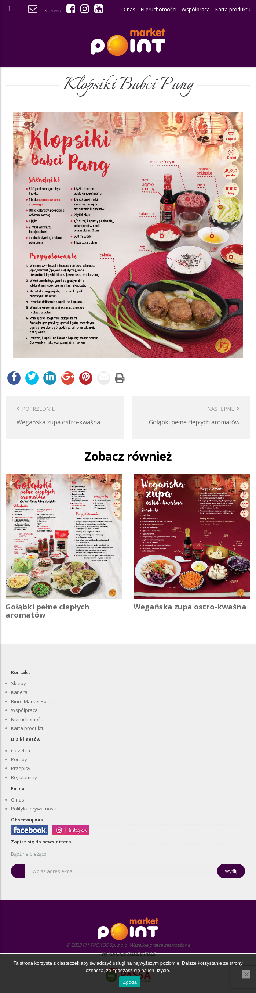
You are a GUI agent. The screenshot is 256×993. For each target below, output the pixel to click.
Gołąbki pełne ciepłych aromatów (47, 611)
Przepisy (20, 768)
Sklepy (18, 683)
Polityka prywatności (33, 808)
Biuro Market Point (31, 701)
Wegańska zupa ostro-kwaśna (190, 607)
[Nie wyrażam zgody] (246, 974)
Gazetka (20, 750)
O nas (128, 9)
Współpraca (196, 9)
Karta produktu (232, 9)
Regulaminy (24, 777)
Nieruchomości (158, 9)
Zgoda (130, 982)
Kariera (52, 10)
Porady (19, 759)
